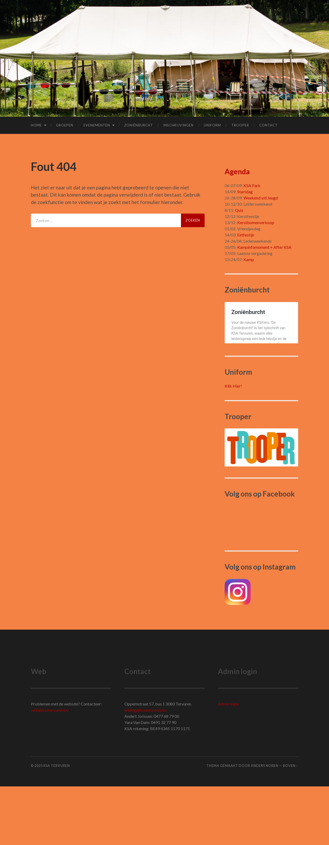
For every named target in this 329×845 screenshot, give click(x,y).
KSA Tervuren (56, 824)
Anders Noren (264, 824)
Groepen (64, 125)
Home (36, 125)
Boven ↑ (290, 824)
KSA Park (251, 185)
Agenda (237, 171)
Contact (268, 125)
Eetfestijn (245, 234)
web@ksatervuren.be (50, 768)
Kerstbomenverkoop (255, 222)
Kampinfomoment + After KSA (264, 247)
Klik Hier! (233, 444)
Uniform (212, 125)
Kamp (248, 259)
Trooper (240, 125)
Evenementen (97, 125)
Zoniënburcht (138, 125)
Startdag (245, 191)
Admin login (228, 762)
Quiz (239, 210)
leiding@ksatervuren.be (145, 768)
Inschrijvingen (178, 125)
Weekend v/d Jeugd (260, 197)
